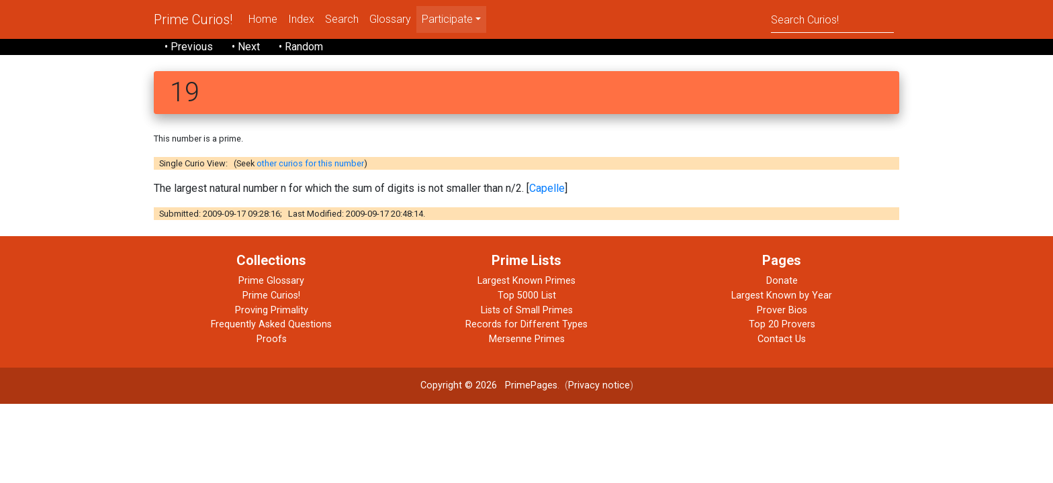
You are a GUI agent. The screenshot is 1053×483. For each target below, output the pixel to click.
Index (301, 19)
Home (262, 19)
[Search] (832, 19)
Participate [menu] (447, 19)
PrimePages (531, 385)
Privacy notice (599, 385)
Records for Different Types (526, 324)
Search (342, 19)
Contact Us (782, 339)
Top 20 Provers (782, 324)
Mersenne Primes (527, 339)
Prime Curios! (193, 19)
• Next (246, 46)
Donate (782, 280)
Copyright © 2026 (458, 385)
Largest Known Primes (526, 280)
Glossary (390, 19)
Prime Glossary (271, 280)
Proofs (272, 339)
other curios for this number (310, 163)
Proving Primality (271, 310)
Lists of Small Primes (527, 310)
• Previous (189, 46)
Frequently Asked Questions (271, 324)
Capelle (547, 188)
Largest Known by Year (781, 295)
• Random (301, 46)
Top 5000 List (527, 295)
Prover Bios (782, 310)
